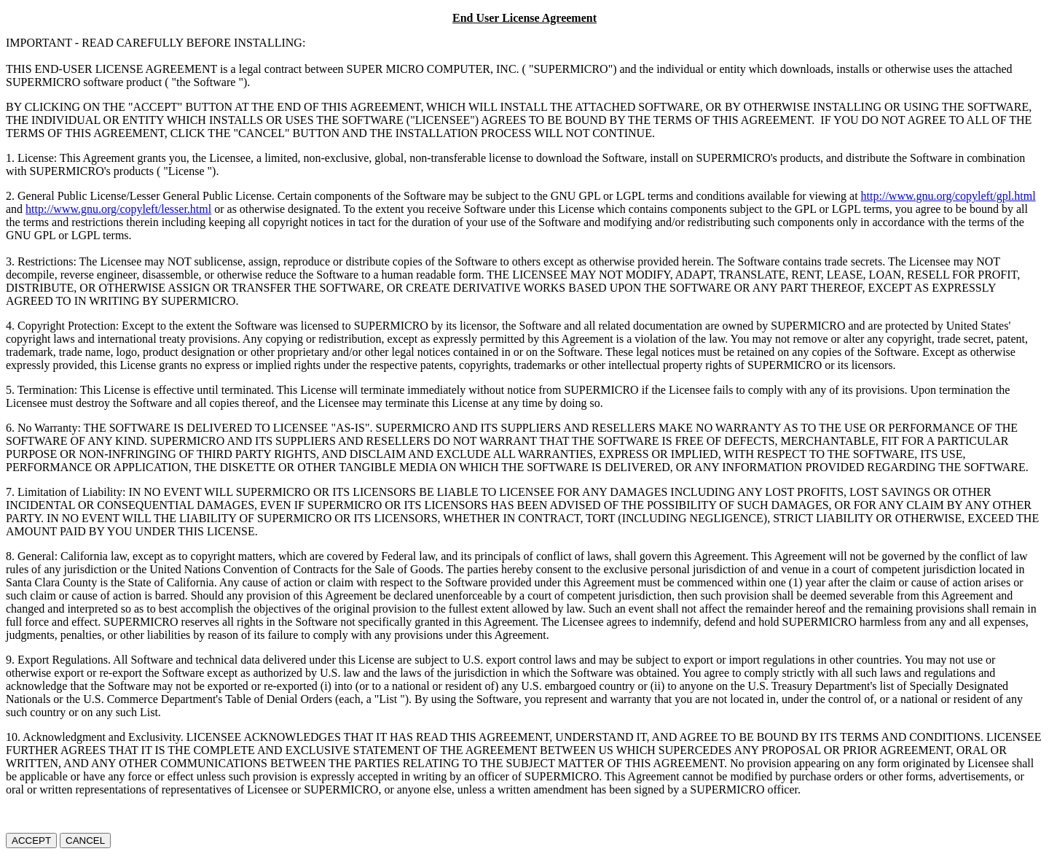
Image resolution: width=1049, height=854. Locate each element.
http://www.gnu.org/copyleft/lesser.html (118, 209)
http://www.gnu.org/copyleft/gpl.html (948, 196)
